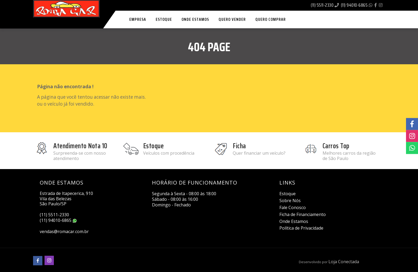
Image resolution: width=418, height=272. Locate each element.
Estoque (287, 194)
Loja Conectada (343, 262)
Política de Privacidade (301, 228)
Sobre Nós (290, 200)
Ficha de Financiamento (302, 214)
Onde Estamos (293, 221)
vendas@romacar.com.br (64, 231)
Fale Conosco (292, 207)
